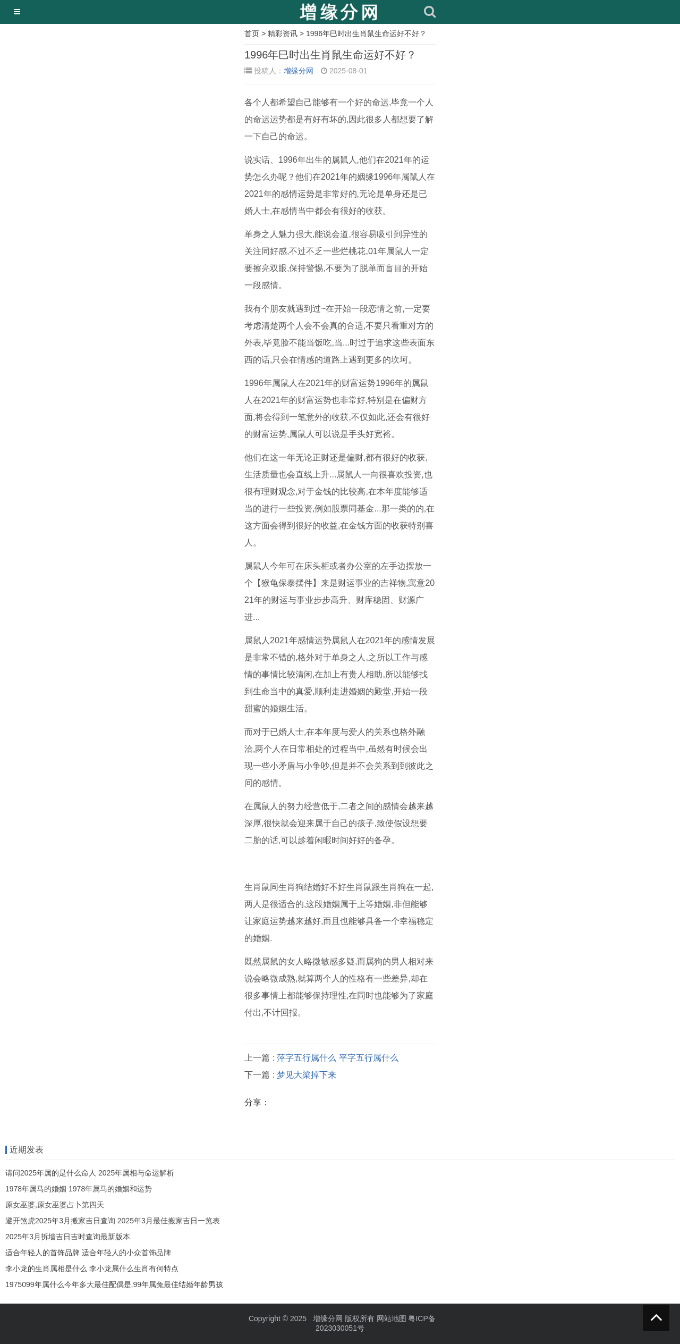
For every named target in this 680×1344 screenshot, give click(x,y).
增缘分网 (298, 70)
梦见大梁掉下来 (306, 1074)
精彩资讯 (283, 33)
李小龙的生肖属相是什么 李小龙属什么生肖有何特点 (91, 1268)
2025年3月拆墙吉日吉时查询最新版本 (67, 1236)
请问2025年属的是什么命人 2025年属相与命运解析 (89, 1173)
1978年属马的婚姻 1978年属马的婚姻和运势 (78, 1189)
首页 (251, 33)
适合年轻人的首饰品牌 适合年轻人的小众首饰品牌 (88, 1252)
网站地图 (391, 1318)
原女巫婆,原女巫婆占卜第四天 (54, 1204)
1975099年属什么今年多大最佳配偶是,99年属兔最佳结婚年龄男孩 (114, 1284)
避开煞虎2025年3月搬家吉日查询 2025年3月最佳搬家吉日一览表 (112, 1220)
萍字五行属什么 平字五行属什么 (337, 1057)
